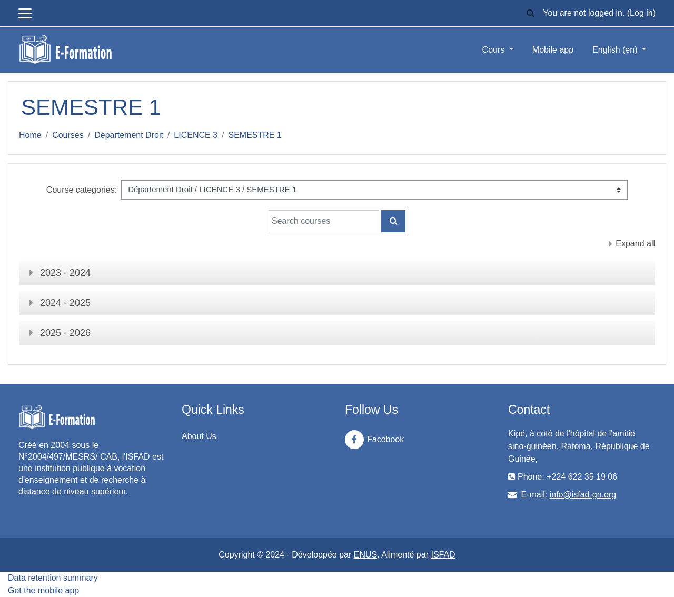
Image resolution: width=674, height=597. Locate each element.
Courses (68, 135)
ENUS (365, 554)
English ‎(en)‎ (616, 49)
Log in (641, 12)
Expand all (635, 243)
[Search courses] (324, 221)
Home (30, 135)
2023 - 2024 (65, 272)
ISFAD (443, 554)
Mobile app (552, 49)
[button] (530, 13)
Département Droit (128, 135)
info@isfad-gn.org (583, 494)
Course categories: (81, 189)
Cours (494, 49)
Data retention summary (53, 577)
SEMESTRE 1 (255, 135)
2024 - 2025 (65, 302)
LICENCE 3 (195, 135)
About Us (199, 436)
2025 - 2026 (65, 332)
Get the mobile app (43, 590)
